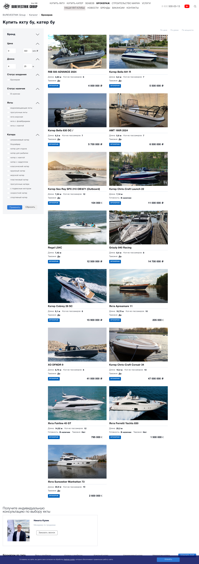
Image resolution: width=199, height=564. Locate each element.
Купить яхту (57, 4)
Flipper (22, 507)
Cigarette (23, 465)
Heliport (61, 465)
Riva (5, 470)
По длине (175, 30)
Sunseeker (8, 475)
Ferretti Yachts (9, 465)
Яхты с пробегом (43, 345)
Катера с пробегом (73, 345)
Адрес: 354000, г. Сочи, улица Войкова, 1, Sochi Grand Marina (121, 504)
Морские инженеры (67, 475)
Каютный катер (101, 345)
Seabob (89, 4)
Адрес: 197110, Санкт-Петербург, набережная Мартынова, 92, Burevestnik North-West (133, 495)
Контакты (133, 8)
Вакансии (118, 8)
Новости (93, 8)
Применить (15, 207)
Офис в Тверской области (107, 509)
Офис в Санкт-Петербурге (107, 490)
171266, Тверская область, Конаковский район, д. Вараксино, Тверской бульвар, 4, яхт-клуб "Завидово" (143, 513)
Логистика (63, 470)
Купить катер (75, 4)
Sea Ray (23, 493)
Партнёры (83, 456)
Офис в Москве (100, 480)
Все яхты (7, 489)
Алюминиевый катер (132, 345)
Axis (21, 456)
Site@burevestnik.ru (127, 452)
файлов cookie (69, 559)
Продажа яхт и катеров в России (112, 474)
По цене (163, 30)
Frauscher (23, 470)
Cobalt (22, 498)
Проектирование (66, 456)
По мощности (187, 30)
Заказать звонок (47, 323)
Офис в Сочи (99, 499)
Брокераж (103, 4)
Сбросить (30, 207)
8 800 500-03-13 (100, 452)
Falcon (22, 512)
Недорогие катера (161, 345)
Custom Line (9, 460)
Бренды (105, 8)
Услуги (146, 4)
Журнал (62, 479)
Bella (21, 503)
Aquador (23, 517)
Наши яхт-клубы (75, 8)
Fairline (6, 484)
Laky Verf (23, 475)
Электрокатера (26, 522)
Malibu (22, 479)
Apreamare (8, 479)
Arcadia (6, 456)
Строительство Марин (126, 4)
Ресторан (62, 460)
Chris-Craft (24, 460)
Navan (22, 489)
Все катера (24, 526)
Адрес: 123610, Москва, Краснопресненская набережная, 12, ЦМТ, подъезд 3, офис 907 (143, 485)
